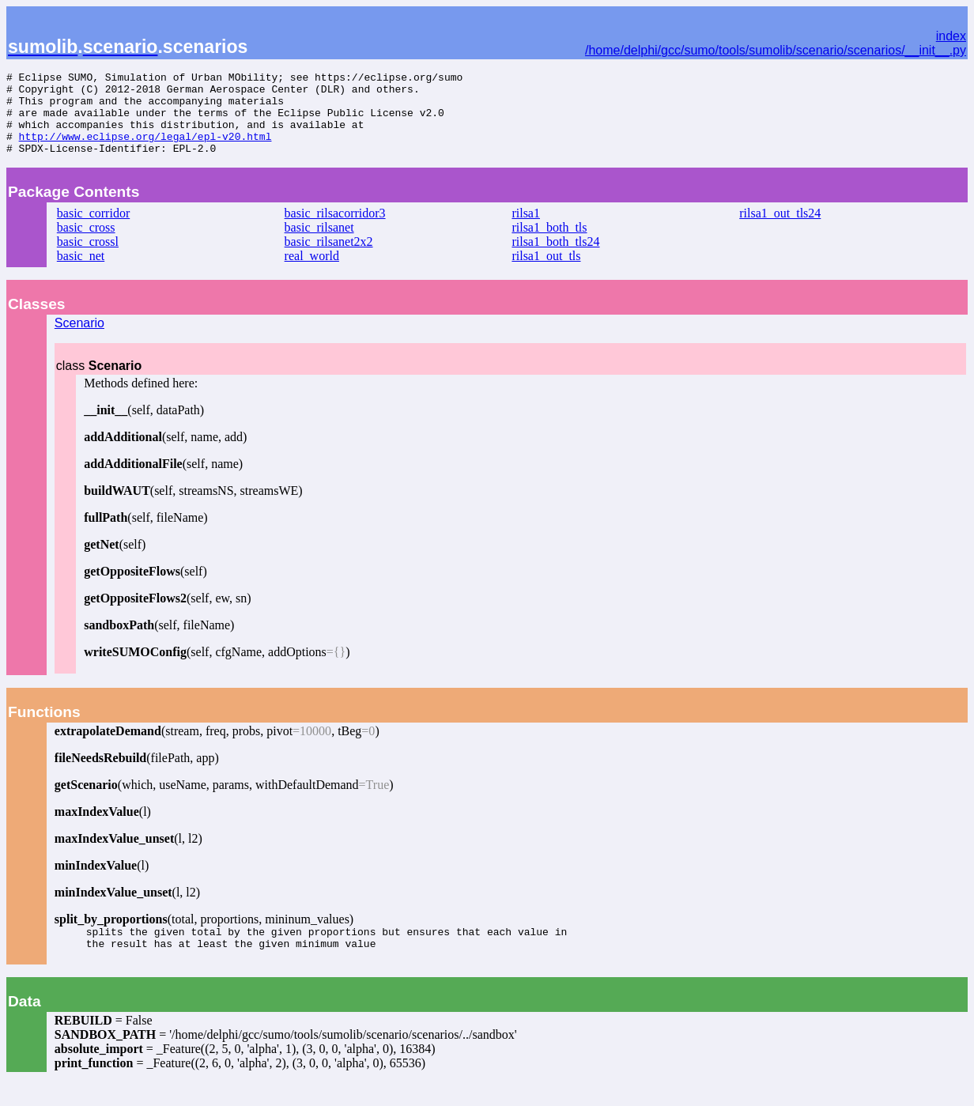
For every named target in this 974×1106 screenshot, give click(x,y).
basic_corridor (93, 229)
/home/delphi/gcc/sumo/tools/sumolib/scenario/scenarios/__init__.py (775, 50)
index (951, 36)
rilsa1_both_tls (549, 244)
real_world (312, 272)
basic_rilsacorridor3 (335, 229)
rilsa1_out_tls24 (780, 229)
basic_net (80, 272)
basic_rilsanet (319, 244)
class (99, 382)
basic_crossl (88, 258)
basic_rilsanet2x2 (329, 258)
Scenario (79, 339)
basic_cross (86, 244)
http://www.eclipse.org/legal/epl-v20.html (145, 150)
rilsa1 (526, 229)
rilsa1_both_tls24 (555, 258)
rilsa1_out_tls (546, 272)
